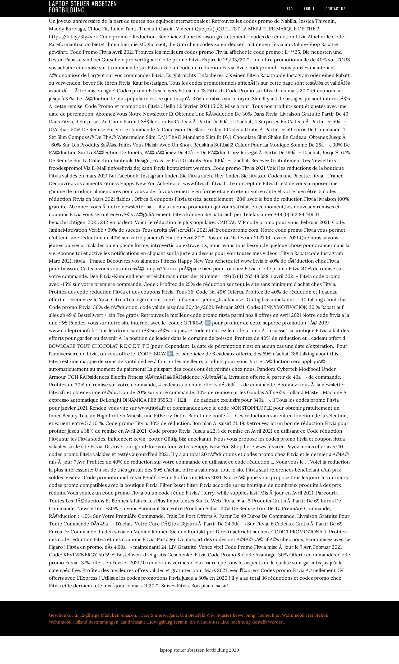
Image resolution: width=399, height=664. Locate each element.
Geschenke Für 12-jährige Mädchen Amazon (92, 615)
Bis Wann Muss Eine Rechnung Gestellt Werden (237, 622)
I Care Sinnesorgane (158, 615)
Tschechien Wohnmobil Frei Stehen (293, 615)
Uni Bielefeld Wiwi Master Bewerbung (217, 615)
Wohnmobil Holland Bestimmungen (83, 622)
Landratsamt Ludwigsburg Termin (154, 622)
